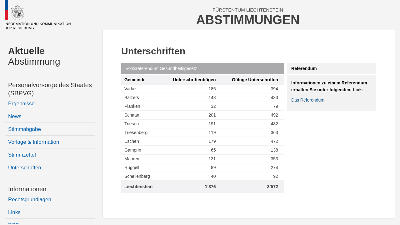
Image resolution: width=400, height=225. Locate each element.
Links (14, 212)
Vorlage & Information (33, 142)
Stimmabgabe (24, 129)
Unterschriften (24, 168)
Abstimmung (34, 56)
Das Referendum (307, 100)
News (15, 116)
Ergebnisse (21, 104)
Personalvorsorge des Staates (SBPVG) (50, 89)
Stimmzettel (22, 155)
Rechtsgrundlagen (29, 199)
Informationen (27, 189)
